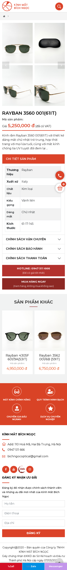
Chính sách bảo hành (24, 248)
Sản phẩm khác (33, 302)
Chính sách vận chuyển (26, 239)
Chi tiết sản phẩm (21, 159)
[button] (5, 65)
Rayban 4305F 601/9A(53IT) (17, 357)
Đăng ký (33, 533)
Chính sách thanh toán (26, 258)
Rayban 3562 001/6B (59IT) (49, 357)
